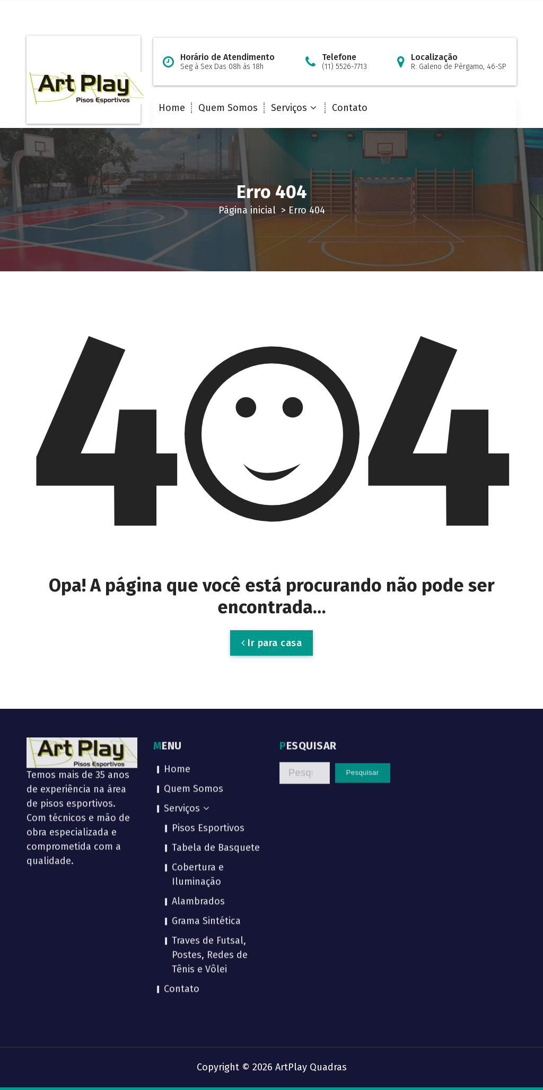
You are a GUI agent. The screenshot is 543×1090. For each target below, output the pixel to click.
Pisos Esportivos (208, 711)
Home (172, 108)
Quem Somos (228, 108)
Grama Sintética (206, 804)
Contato (349, 108)
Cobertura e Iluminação (198, 758)
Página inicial (247, 210)
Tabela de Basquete (216, 731)
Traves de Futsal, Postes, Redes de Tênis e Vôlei (210, 838)
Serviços (289, 108)
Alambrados (198, 785)
